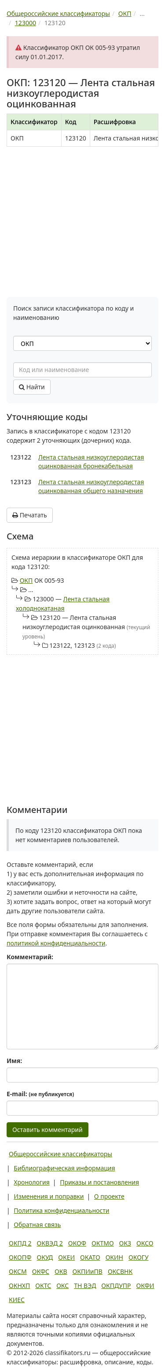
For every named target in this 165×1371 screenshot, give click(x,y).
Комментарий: (30, 957)
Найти (32, 387)
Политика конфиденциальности (61, 1210)
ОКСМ (18, 1271)
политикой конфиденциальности (56, 943)
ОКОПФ (20, 1257)
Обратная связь (37, 1224)
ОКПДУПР (116, 1285)
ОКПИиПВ (88, 1271)
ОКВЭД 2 (50, 1243)
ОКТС (43, 1285)
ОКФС (40, 1271)
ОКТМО (103, 1243)
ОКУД (45, 1257)
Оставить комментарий (47, 1129)
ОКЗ (125, 1243)
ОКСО (144, 1243)
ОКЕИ (66, 1257)
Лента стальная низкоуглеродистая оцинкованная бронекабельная (91, 461)
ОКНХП (19, 1285)
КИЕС (17, 1299)
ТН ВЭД (85, 1285)
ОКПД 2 (20, 1243)
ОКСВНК (120, 1271)
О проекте (109, 1196)
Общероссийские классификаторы (60, 1154)
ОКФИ (145, 1285)
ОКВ (61, 1271)
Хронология (31, 1182)
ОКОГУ (138, 1257)
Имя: (14, 1060)
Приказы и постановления (99, 1182)
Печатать (29, 515)
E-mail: (40, 1094)
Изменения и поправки (49, 1196)
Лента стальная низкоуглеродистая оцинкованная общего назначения (91, 486)
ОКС (62, 1285)
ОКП (26, 580)
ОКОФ (77, 1243)
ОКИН (114, 1257)
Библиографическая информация (64, 1168)
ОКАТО (90, 1257)
